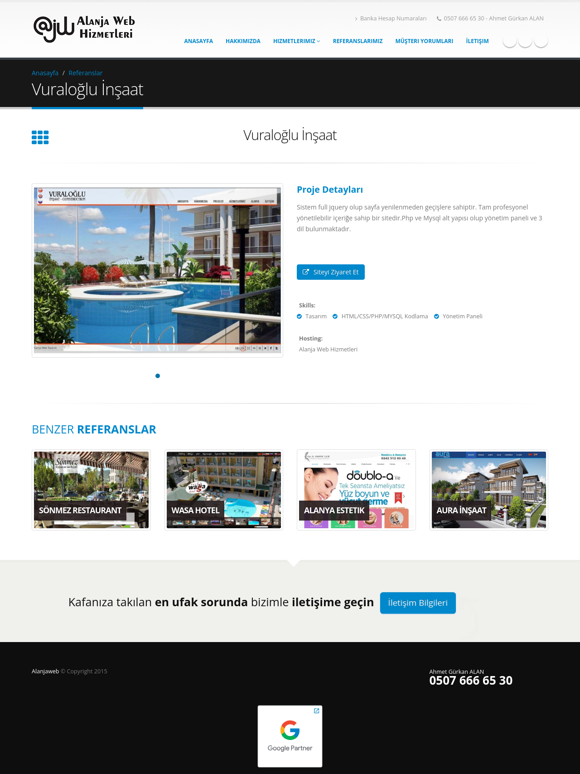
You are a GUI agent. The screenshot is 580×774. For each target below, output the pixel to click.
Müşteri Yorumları (424, 41)
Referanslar (86, 72)
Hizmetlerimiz (296, 41)
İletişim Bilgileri (418, 602)
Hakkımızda (243, 41)
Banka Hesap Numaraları (391, 18)
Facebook (510, 40)
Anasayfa (198, 41)
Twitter (525, 40)
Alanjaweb (46, 671)
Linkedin (541, 40)
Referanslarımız (358, 41)
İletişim (477, 41)
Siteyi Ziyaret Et (331, 272)
